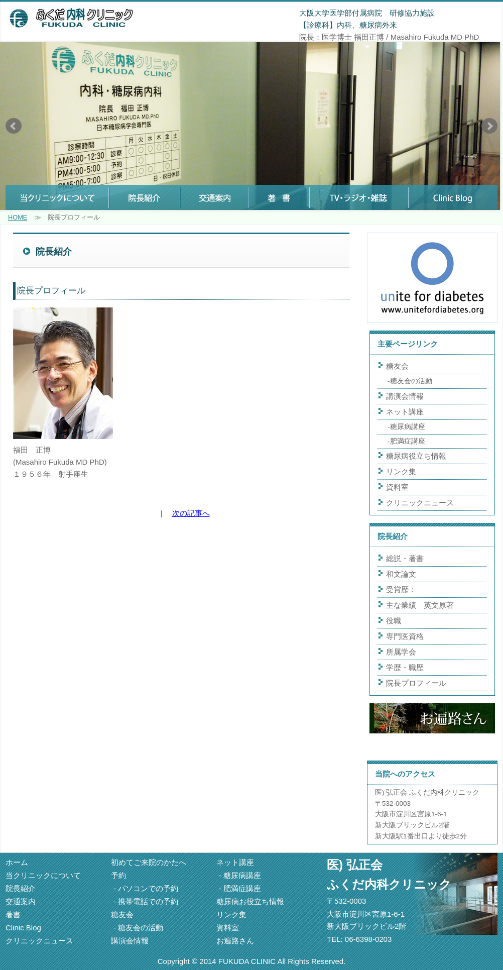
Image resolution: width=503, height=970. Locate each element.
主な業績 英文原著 (423, 605)
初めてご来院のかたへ (148, 862)
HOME (17, 217)
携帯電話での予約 (148, 901)
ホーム (17, 862)
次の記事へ (191, 513)
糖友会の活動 (411, 381)
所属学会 (401, 652)
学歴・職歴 (405, 667)
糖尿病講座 (407, 426)
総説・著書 (405, 558)
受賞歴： (401, 589)
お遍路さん (235, 940)
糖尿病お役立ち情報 (250, 901)
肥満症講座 (407, 441)
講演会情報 (405, 396)
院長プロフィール (416, 683)
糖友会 (397, 366)
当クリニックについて (43, 875)
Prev (14, 126)
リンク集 (401, 471)
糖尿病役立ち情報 (416, 456)
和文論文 (401, 574)
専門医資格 (405, 636)
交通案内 (21, 901)
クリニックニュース (420, 502)
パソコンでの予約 (148, 888)
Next (489, 126)
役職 (393, 620)
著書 (13, 914)
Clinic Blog (23, 927)
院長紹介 (21, 888)
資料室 (397, 487)
